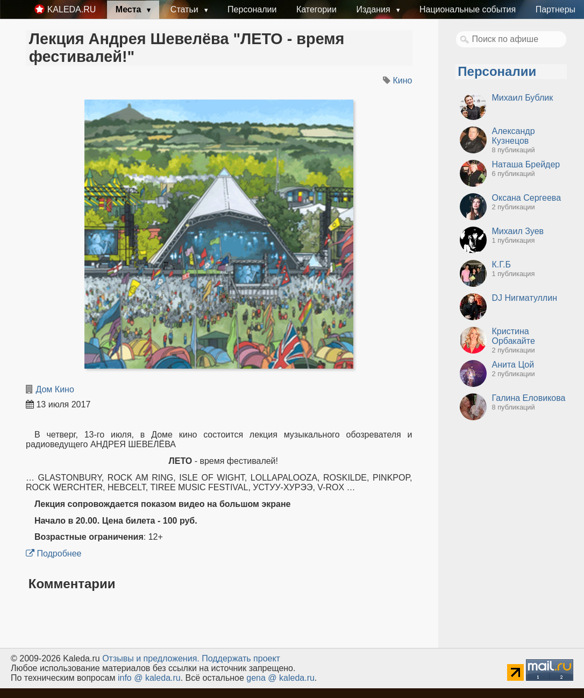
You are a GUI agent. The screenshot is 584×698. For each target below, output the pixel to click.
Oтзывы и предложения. (151, 658)
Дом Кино (54, 389)
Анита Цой (513, 364)
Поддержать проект (241, 658)
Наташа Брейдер (526, 164)
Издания (374, 9)
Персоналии (251, 9)
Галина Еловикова (529, 398)
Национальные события (467, 9)
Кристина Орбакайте (513, 336)
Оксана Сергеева (526, 197)
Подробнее (53, 553)
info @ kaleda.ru (149, 677)
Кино (402, 80)
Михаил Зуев (518, 231)
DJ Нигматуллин (524, 297)
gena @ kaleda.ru (280, 677)
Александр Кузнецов (513, 135)
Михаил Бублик (522, 97)
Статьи (185, 9)
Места (130, 9)
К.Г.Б (501, 264)
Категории (316, 9)
